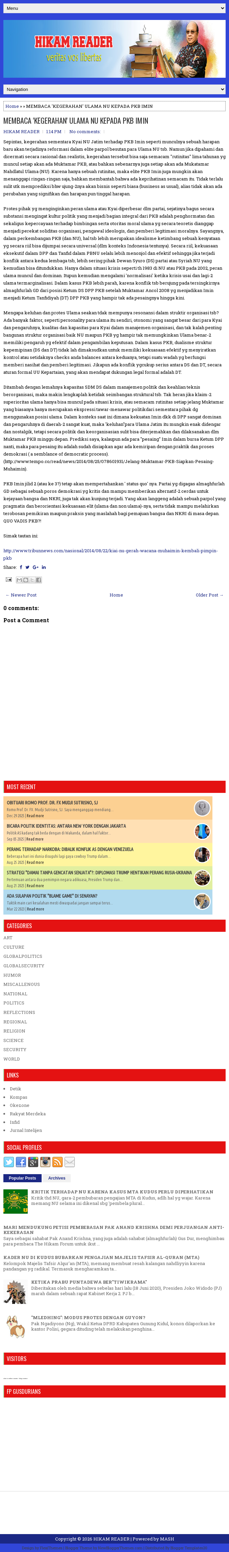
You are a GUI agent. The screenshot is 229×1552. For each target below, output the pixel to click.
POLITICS (13, 1003)
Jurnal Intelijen (26, 1130)
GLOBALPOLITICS (22, 956)
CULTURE (13, 947)
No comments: (85, 131)
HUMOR (12, 975)
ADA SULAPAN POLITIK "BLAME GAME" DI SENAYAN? (52, 896)
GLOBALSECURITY (23, 966)
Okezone (19, 1105)
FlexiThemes (51, 1547)
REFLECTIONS (19, 1012)
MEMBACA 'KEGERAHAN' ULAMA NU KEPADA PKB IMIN (75, 120)
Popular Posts (22, 1178)
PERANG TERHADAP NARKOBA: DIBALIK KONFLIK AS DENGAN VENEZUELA (70, 849)
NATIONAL (15, 994)
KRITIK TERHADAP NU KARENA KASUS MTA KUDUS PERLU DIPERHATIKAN (122, 1192)
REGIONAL (15, 1022)
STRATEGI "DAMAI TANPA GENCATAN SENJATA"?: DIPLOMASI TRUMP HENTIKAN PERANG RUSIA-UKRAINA (99, 872)
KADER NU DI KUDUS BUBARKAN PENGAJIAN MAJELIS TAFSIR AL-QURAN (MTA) (101, 1257)
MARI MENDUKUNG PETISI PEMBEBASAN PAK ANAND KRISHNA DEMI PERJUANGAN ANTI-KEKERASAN (113, 1230)
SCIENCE (13, 1040)
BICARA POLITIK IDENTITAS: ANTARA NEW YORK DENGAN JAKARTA (66, 826)
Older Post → (210, 595)
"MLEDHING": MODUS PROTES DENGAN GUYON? (88, 1317)
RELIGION (14, 1031)
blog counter (23, 1378)
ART (8, 938)
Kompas (18, 1097)
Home (12, 106)
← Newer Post (21, 595)
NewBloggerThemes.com (120, 1547)
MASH (167, 1539)
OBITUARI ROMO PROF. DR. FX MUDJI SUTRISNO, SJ (52, 802)
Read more (35, 816)
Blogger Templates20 (188, 1547)
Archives (57, 1178)
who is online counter (10, 1378)
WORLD (11, 1059)
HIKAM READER (111, 1539)
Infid (15, 1122)
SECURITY (14, 1049)
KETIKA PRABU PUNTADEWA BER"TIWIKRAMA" (89, 1282)
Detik (15, 1089)
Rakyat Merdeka (28, 1114)
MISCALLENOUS (21, 984)
